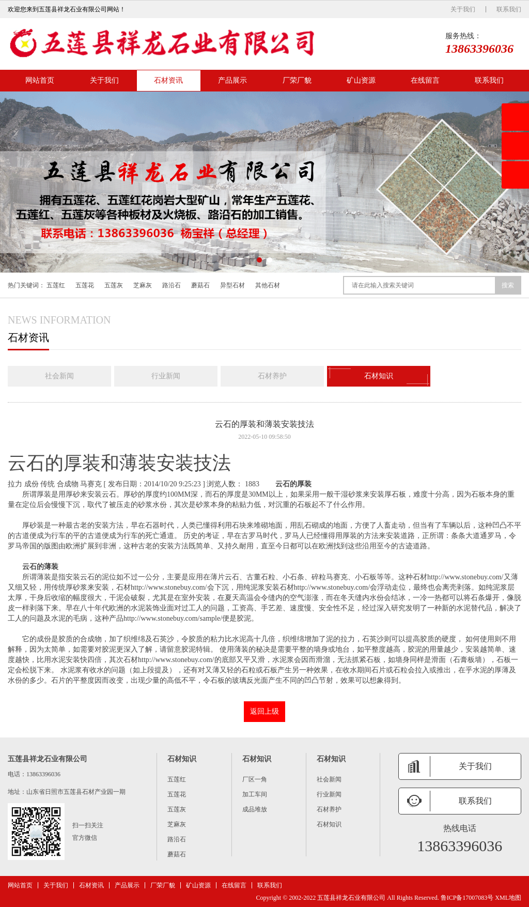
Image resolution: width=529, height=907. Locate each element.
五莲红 (55, 285)
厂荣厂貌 (297, 80)
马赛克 (91, 484)
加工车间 (254, 794)
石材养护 (272, 376)
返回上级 (264, 711)
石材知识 (378, 376)
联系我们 (508, 9)
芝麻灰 (142, 285)
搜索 (508, 285)
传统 (47, 484)
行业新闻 (165, 376)
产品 (165, 618)
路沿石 (171, 285)
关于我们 (462, 9)
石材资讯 (168, 80)
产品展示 (232, 80)
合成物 (68, 484)
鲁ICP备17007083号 (467, 897)
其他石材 (267, 285)
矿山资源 (361, 80)
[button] (259, 260)
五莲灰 (113, 285)
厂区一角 (254, 779)
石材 (458, 577)
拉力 (15, 484)
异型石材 (232, 285)
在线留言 (425, 80)
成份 (31, 484)
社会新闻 (59, 376)
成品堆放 (254, 809)
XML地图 (508, 897)
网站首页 (39, 80)
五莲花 (84, 285)
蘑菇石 (200, 285)
